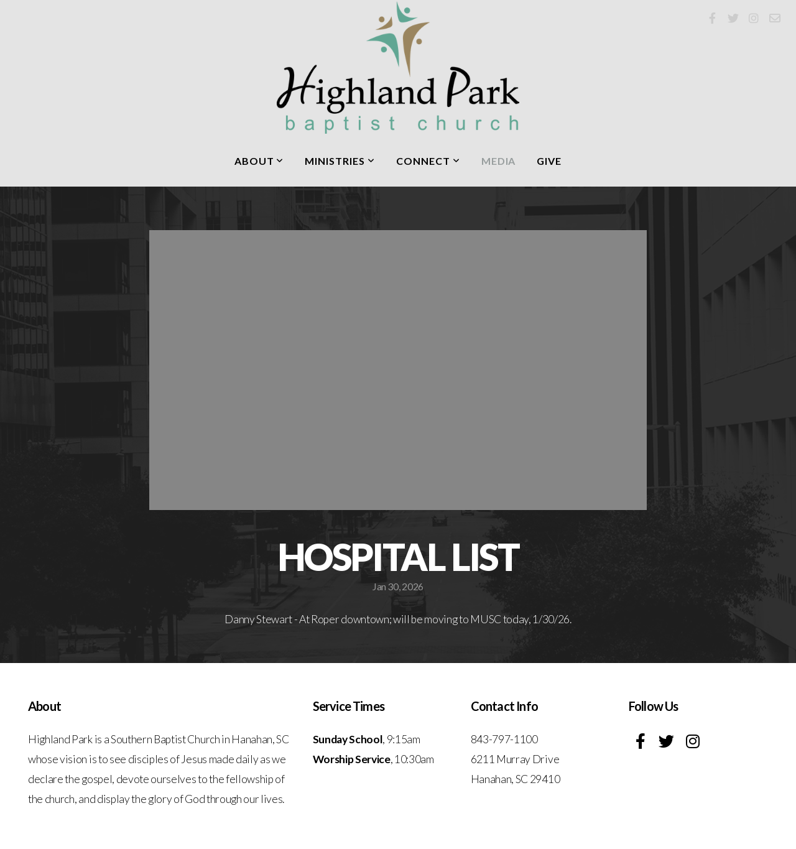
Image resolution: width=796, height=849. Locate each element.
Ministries (340, 161)
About (259, 161)
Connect (428, 161)
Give (549, 161)
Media (498, 161)
